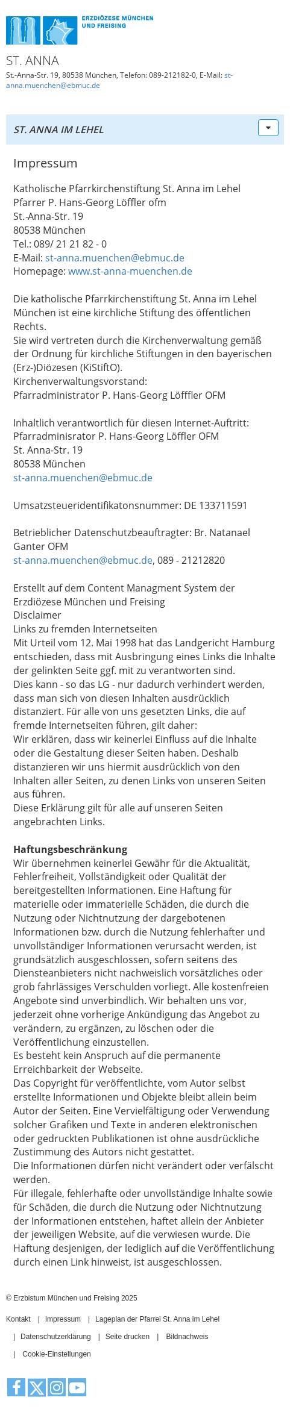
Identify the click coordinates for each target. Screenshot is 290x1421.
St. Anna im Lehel (58, 129)
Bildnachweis (187, 1336)
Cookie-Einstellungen (56, 1354)
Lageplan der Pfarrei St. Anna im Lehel (157, 1319)
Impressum (63, 1319)
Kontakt (18, 1319)
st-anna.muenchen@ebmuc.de (114, 257)
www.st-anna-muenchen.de (130, 271)
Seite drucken (128, 1336)
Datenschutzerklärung (55, 1336)
